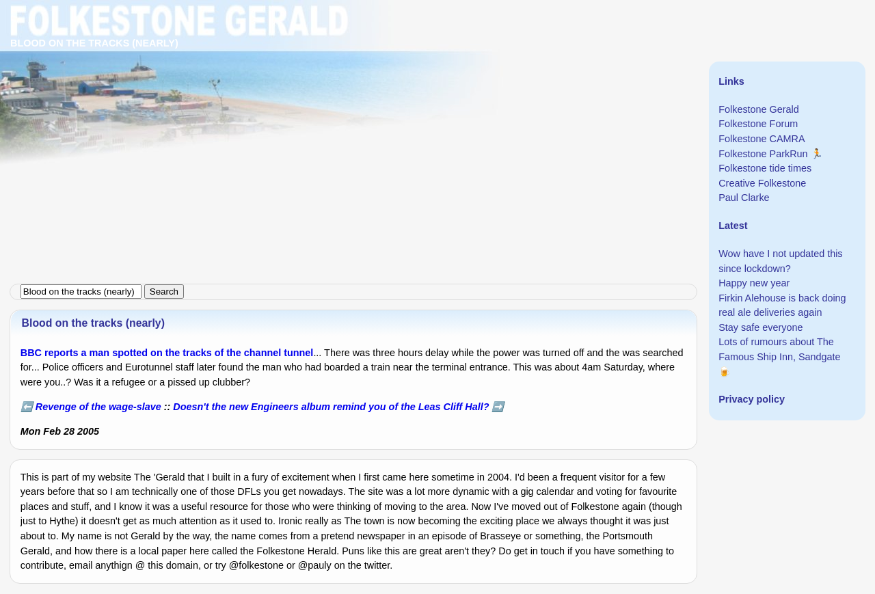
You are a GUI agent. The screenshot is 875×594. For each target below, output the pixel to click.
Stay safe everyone (760, 327)
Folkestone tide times (764, 168)
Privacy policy (751, 399)
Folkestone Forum (758, 123)
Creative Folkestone (762, 183)
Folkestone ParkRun (762, 153)
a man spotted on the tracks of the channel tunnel (197, 352)
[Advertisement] (410, 95)
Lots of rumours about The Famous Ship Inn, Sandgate (779, 349)
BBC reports (50, 352)
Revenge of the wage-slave (98, 406)
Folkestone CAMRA (761, 138)
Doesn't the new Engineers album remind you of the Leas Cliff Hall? (331, 406)
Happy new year (754, 283)
